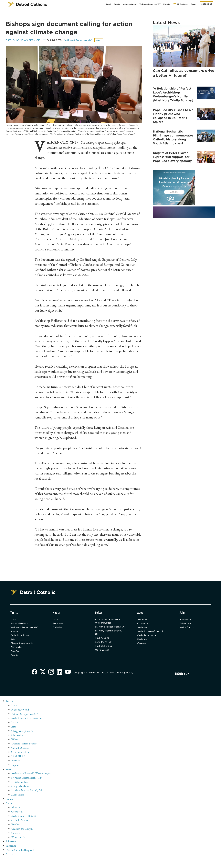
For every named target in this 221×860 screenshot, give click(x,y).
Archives (142, 628)
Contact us (143, 623)
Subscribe (206, 4)
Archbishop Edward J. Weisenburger (108, 621)
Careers (141, 644)
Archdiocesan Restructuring (27, 719)
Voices (9, 770)
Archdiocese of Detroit (150, 632)
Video (56, 619)
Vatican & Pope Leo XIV (150, 4)
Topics (9, 702)
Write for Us (187, 628)
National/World (130, 4)
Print (100, 40)
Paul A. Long (102, 642)
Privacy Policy (126, 673)
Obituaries (16, 648)
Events (117, 4)
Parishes (142, 640)
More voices (18, 795)
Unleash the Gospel (22, 829)
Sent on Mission (20, 753)
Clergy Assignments (22, 644)
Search (194, 4)
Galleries (58, 628)
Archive (10, 855)
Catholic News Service (23, 40)
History (15, 762)
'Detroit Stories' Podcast (24, 745)
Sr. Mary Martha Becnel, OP (109, 636)
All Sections (180, 4)
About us (142, 619)
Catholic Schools (20, 636)
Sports (14, 632)
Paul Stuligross (103, 650)
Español (166, 4)
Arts (12, 640)
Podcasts (58, 623)
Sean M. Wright (104, 646)
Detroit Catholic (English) (20, 851)
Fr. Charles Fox (19, 783)
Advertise (185, 623)
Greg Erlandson (20, 787)
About (9, 804)
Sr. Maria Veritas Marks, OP (109, 629)
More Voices (102, 654)
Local (108, 4)
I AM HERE (18, 757)
